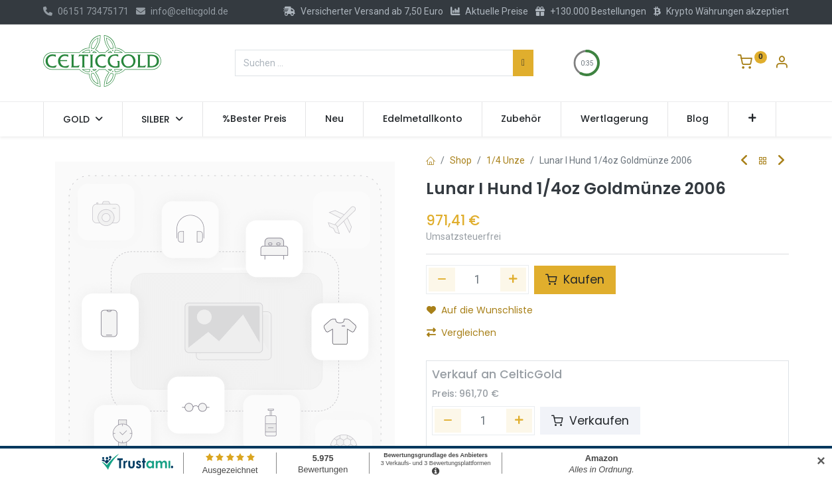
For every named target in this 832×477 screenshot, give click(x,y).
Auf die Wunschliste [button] (480, 310)
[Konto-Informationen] (781, 63)
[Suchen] (523, 63)
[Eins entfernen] (442, 280)
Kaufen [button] (574, 280)
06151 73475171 (86, 11)
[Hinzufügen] (513, 280)
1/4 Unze (505, 160)
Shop (461, 160)
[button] (752, 119)
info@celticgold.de (182, 11)
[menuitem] (254, 119)
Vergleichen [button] (461, 332)
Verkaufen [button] (590, 421)
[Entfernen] (448, 421)
